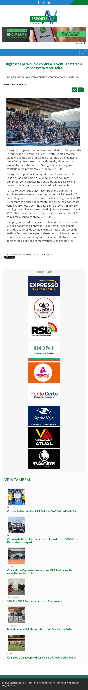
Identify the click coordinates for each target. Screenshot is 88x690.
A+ (74, 89)
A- (81, 89)
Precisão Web (64, 682)
